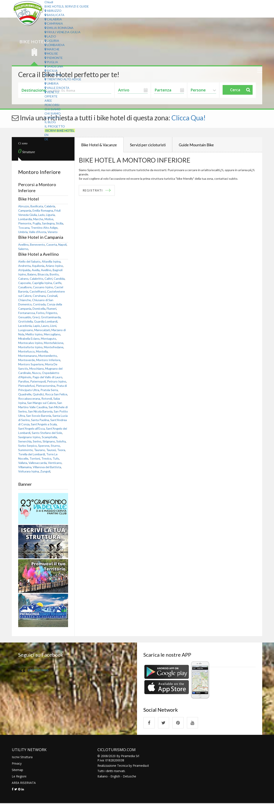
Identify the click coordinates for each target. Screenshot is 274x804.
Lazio (50, 36)
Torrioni (35, 458)
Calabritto (36, 278)
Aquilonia (38, 266)
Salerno (23, 249)
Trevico (46, 458)
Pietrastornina (45, 385)
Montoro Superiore (31, 364)
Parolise (23, 381)
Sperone (43, 445)
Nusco (36, 373)
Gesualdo (24, 317)
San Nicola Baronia (40, 411)
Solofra (61, 441)
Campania (54, 23)
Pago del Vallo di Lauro (47, 377)
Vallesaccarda (37, 463)
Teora (61, 450)
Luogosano (25, 330)
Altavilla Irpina (51, 261)
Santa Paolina (40, 420)
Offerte (51, 96)
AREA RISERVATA (24, 783)
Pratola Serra (49, 390)
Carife (57, 283)
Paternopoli (38, 381)
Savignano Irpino (29, 437)
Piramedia (140, 766)
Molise (51, 53)
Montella (42, 351)
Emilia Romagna (59, 28)
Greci (36, 317)
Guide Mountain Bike (196, 144)
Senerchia (24, 441)
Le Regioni (19, 777)
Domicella (39, 308)
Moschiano (36, 368)
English (115, 777)
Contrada (39, 304)
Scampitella (49, 437)
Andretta (24, 266)
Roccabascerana (29, 398)
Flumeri (51, 308)
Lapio (36, 325)
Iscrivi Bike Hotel (60, 130)
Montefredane (53, 347)
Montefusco (26, 351)
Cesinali (52, 295)
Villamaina (24, 467)
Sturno (55, 445)
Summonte (25, 450)
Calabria (53, 19)
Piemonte (54, 58)
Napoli (62, 244)
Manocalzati (42, 330)
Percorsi (52, 105)
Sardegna (54, 66)
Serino (37, 441)
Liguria (52, 40)
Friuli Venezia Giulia (62, 32)
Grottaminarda (51, 317)
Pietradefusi (26, 385)
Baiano (31, 274)
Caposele (24, 283)
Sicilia (51, 70)
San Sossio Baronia (38, 415)
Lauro (45, 325)
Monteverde (26, 360)
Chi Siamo (53, 109)
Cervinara (39, 295)
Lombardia (55, 45)
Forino (40, 313)
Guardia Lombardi (45, 321)
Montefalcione (53, 343)
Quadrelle (24, 394)
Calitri (48, 278)
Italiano (102, 777)
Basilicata (54, 15)
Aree (48, 100)
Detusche (129, 777)
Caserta (51, 244)
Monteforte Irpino (30, 347)
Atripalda (24, 270)
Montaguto (48, 338)
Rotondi (46, 398)
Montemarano (27, 355)
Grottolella (25, 321)
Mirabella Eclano (29, 338)
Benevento (37, 244)
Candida (59, 278)
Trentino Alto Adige (63, 79)
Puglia (51, 62)
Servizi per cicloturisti (148, 144)
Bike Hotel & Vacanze (99, 144)
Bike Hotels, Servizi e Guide (67, 6)
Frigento (51, 313)
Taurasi (51, 450)
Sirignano (49, 441)
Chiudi (49, 2)
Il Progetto (55, 126)
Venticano (55, 463)
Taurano (39, 450)
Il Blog (50, 122)
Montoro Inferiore (48, 360)
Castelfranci (38, 291)
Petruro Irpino (56, 381)
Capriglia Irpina (42, 283)
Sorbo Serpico (27, 445)
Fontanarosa (26, 313)
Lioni (53, 325)
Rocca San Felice (56, 394)
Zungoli (45, 471)
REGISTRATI (93, 190)
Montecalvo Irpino (30, 343)
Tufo (56, 458)
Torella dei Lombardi (31, 454)
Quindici (38, 394)
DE (46, 139)
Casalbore (25, 287)
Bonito (54, 274)
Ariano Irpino (54, 266)
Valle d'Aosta (57, 88)
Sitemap (17, 770)
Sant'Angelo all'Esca (31, 428)
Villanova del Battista (47, 467)
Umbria (52, 83)
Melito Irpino (34, 334)
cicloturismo (38, 670)
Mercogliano (52, 334)
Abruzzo (53, 10)
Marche (52, 49)
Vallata (22, 463)
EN (46, 135)
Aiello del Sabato (29, 261)
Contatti (53, 118)
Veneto (52, 92)
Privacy (17, 764)
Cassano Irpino (43, 287)
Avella (36, 270)
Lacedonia (25, 325)
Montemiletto (47, 355)
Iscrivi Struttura (22, 758)
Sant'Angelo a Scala (44, 424)
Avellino (23, 244)
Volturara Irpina (28, 471)
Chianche (24, 300)
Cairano (23, 278)
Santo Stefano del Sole (47, 433)
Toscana (53, 75)
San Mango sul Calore (41, 403)
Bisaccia (43, 274)
